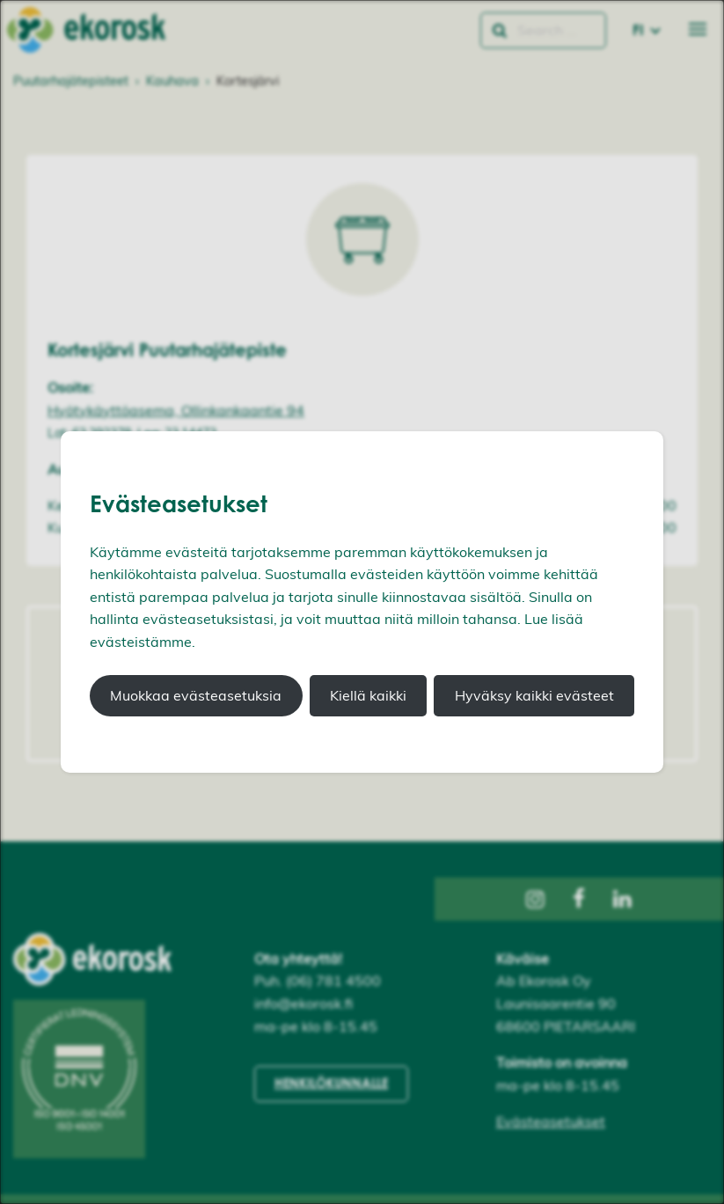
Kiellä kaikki (368, 695)
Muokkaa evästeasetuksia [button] (196, 695)
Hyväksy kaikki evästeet (534, 695)
